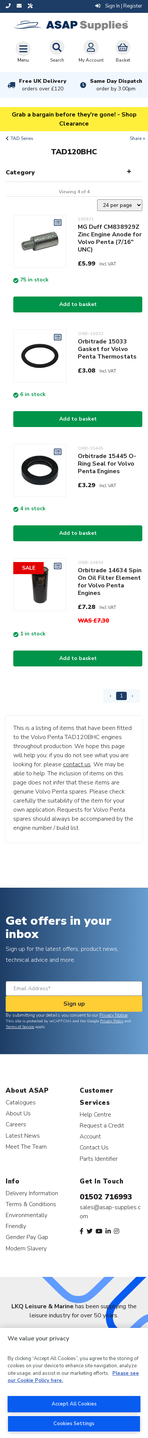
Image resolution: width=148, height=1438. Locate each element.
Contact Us (94, 1147)
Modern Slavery (26, 1248)
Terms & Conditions (31, 1204)
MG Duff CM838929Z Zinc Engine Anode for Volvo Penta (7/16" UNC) (110, 238)
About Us (18, 1113)
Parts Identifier (99, 1159)
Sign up (74, 1004)
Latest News (23, 1136)
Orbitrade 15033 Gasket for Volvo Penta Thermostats (107, 349)
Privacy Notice (113, 1015)
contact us (77, 764)
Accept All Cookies (74, 1404)
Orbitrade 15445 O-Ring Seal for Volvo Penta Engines (107, 463)
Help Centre (95, 1114)
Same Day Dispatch (116, 85)
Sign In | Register (118, 6)
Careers (16, 1124)
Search (57, 51)
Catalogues (21, 1102)
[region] (74, 1383)
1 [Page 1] (121, 695)
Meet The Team (26, 1147)
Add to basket (78, 304)
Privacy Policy (111, 1021)
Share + (137, 138)
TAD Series (22, 138)
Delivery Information (32, 1193)
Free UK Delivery (42, 85)
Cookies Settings (74, 1423)
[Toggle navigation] (23, 52)
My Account (91, 51)
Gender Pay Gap (27, 1237)
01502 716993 (106, 1197)
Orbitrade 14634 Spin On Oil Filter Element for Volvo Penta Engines (110, 581)
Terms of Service (20, 1027)
